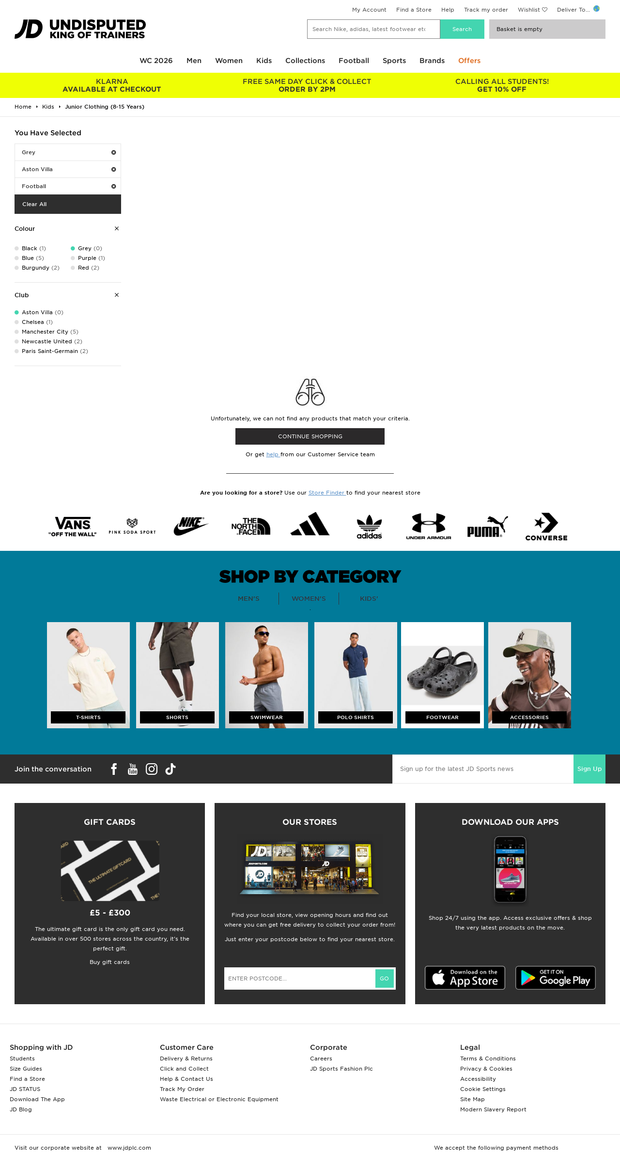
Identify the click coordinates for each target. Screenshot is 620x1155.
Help (447, 9)
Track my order (486, 9)
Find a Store (414, 9)
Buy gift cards (110, 962)
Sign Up (589, 768)
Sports (394, 60)
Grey (69, 152)
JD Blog (21, 1109)
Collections (305, 60)
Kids (264, 60)
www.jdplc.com (128, 1147)
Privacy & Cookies (486, 1068)
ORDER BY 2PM (307, 85)
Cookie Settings (483, 1089)
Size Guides (26, 1068)
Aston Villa (69, 169)
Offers (469, 60)
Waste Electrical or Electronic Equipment (219, 1099)
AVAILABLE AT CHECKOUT (112, 85)
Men (194, 60)
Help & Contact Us (186, 1078)
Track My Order (182, 1089)
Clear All (34, 204)
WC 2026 (156, 60)
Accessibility (478, 1078)
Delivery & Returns (186, 1058)
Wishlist (529, 9)
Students (22, 1058)
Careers (321, 1058)
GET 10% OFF (502, 85)
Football (354, 60)
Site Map (472, 1099)
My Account (369, 9)
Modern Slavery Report (493, 1109)
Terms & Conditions (488, 1058)
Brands (432, 60)
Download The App (37, 1099)
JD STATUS (25, 1089)
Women (229, 60)
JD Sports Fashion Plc (341, 1068)
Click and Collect (184, 1068)
